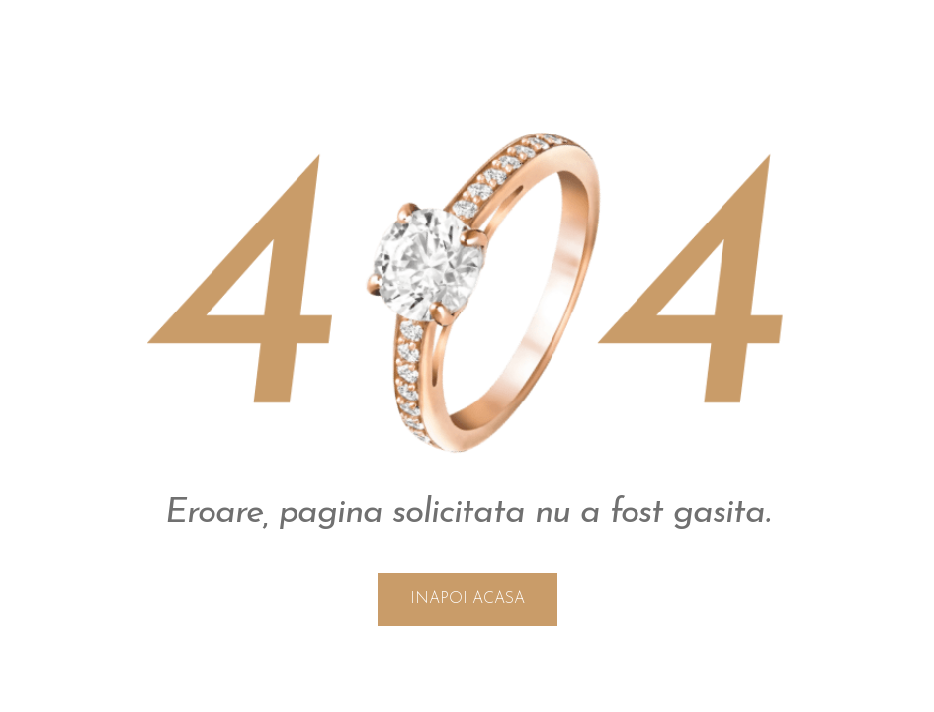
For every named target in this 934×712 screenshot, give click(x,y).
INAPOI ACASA (467, 599)
